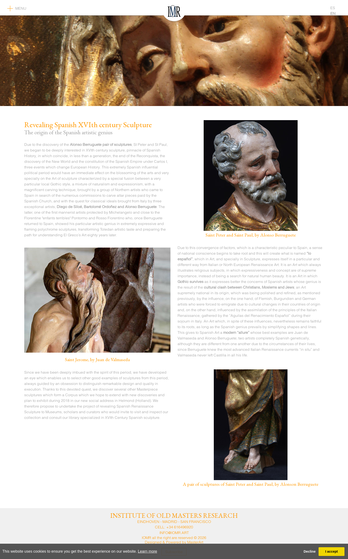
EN (333, 13)
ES (332, 7)
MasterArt (195, 542)
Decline (309, 551)
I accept (331, 551)
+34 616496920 (179, 527)
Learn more (147, 551)
